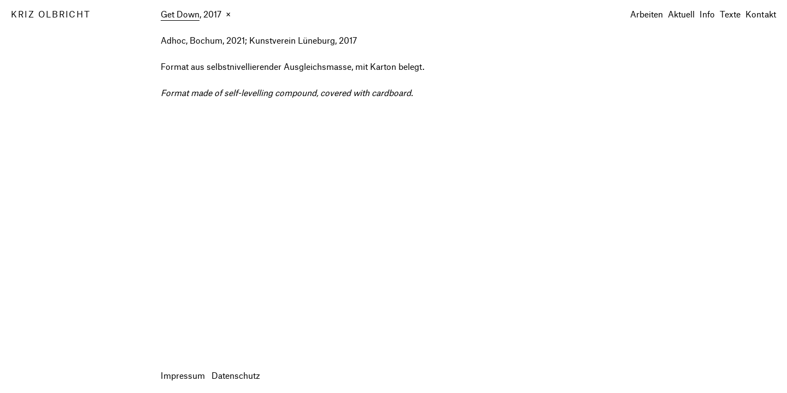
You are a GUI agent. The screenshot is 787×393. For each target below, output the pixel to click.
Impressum (183, 375)
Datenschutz (236, 375)
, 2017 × (196, 15)
